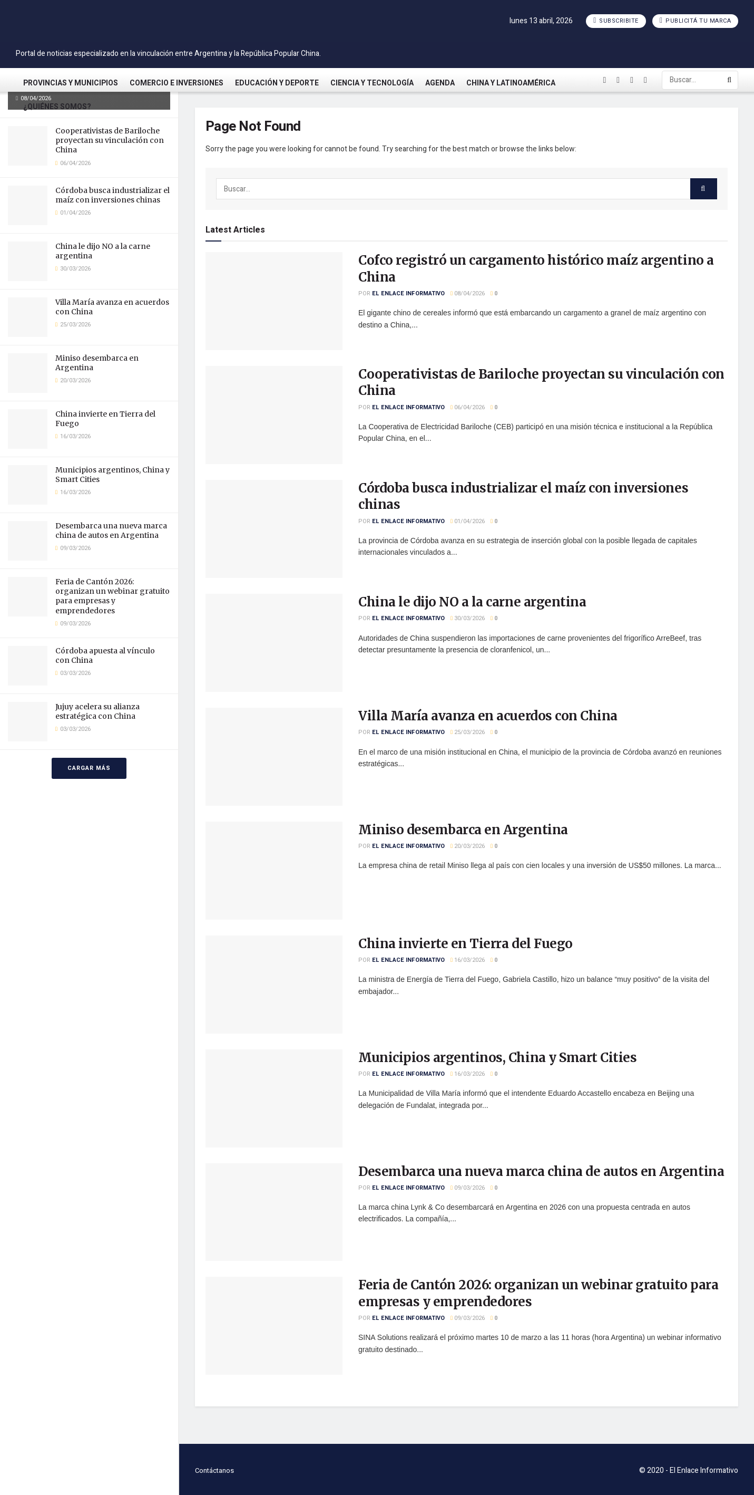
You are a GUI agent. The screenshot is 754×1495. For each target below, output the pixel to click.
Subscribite (616, 20)
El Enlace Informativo (408, 293)
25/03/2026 (468, 732)
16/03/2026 (468, 960)
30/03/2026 (468, 618)
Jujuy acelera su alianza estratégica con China (97, 711)
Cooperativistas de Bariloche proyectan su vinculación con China (109, 140)
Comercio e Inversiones (176, 83)
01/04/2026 (468, 521)
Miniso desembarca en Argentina (463, 830)
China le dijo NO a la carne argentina (472, 602)
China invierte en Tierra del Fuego (465, 943)
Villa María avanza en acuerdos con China (488, 716)
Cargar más (89, 768)
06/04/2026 (468, 407)
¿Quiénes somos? (57, 106)
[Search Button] (730, 80)
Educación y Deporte (277, 83)
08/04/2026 (468, 293)
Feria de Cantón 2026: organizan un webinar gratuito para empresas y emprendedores (112, 596)
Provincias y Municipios (70, 83)
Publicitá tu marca (695, 20)
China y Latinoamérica (510, 83)
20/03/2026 (468, 846)
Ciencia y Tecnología (372, 83)
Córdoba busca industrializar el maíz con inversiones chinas (112, 195)
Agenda (440, 83)
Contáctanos (214, 1470)
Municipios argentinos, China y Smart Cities (497, 1057)
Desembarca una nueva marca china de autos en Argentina (111, 530)
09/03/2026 (468, 1187)
